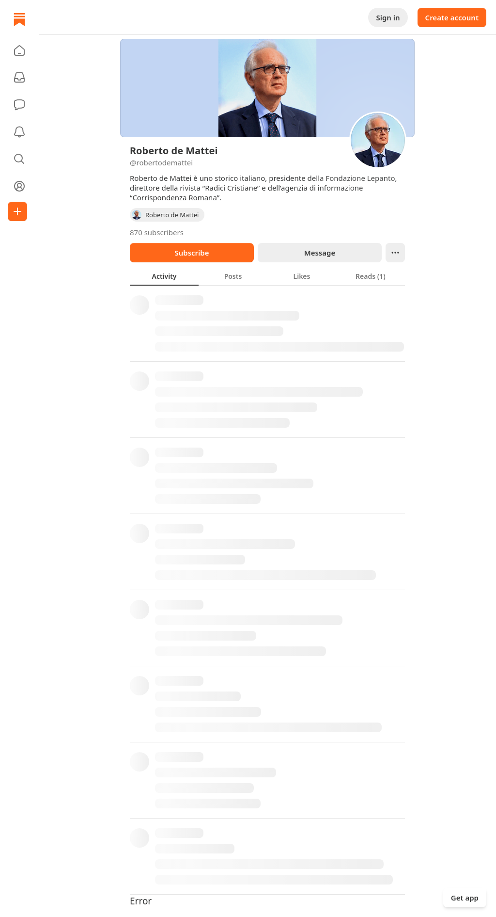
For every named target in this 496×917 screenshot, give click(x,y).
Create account (452, 17)
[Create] (17, 211)
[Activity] (19, 132)
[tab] (164, 276)
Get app (465, 897)
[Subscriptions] (19, 77)
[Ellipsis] (395, 252)
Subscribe (191, 252)
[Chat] (19, 104)
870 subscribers (157, 232)
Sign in (388, 17)
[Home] (19, 19)
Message (319, 252)
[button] (19, 50)
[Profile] (19, 186)
